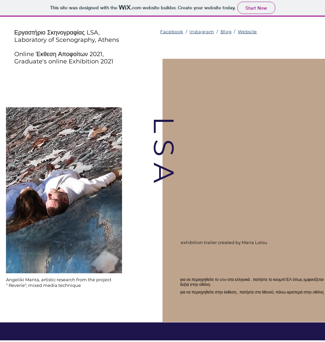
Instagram (201, 31)
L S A (164, 149)
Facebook (171, 31)
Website (247, 31)
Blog (226, 31)
